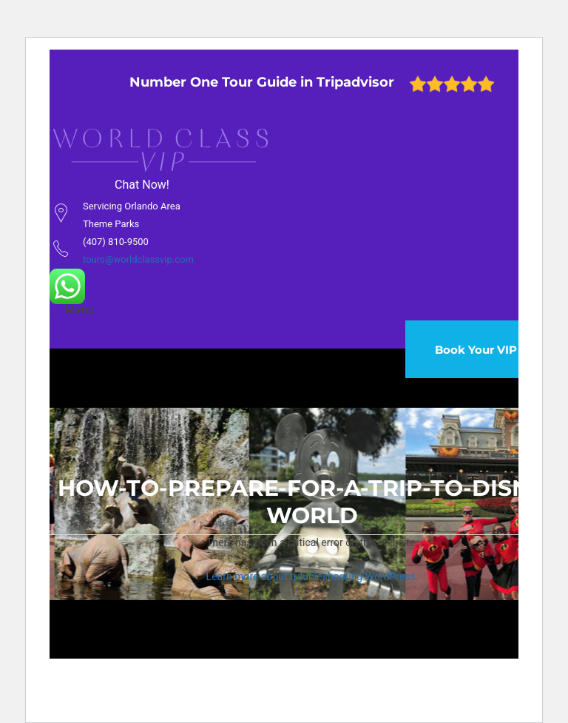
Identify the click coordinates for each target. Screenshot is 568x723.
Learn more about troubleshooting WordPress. (312, 576)
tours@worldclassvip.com (138, 259)
